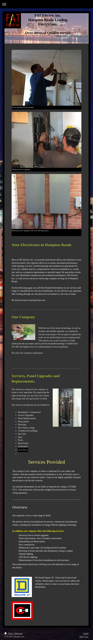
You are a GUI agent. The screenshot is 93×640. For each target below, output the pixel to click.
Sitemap (18, 633)
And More (23, 450)
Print (8, 633)
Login (86, 633)
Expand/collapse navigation (46, 4)
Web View (84, 637)
